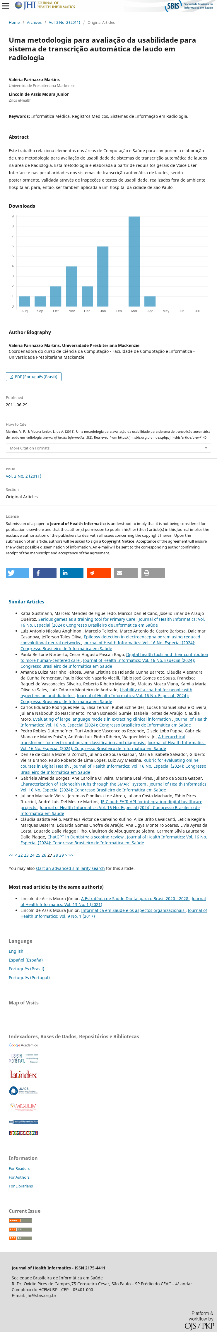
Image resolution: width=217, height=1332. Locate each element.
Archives (34, 22)
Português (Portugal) (29, 977)
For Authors (19, 1177)
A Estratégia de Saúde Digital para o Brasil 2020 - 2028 (135, 898)
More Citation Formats (29, 448)
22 (20, 855)
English (16, 951)
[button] (17, 573)
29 (61, 855)
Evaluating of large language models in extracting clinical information (102, 719)
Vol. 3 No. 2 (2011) (64, 22)
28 (55, 855)
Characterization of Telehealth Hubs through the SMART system (83, 784)
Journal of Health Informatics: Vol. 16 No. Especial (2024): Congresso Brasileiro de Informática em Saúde (112, 622)
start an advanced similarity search (70, 868)
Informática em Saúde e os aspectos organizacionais (133, 910)
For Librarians (21, 1186)
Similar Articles (26, 601)
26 (44, 855)
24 (32, 855)
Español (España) (26, 960)
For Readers (19, 1168)
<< (11, 855)
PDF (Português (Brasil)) (35, 376)
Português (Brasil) (26, 969)
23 (26, 855)
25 (38, 855)
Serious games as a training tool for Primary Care (87, 619)
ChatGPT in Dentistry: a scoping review (86, 837)
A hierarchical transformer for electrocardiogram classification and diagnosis (102, 739)
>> (71, 855)
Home (14, 22)
